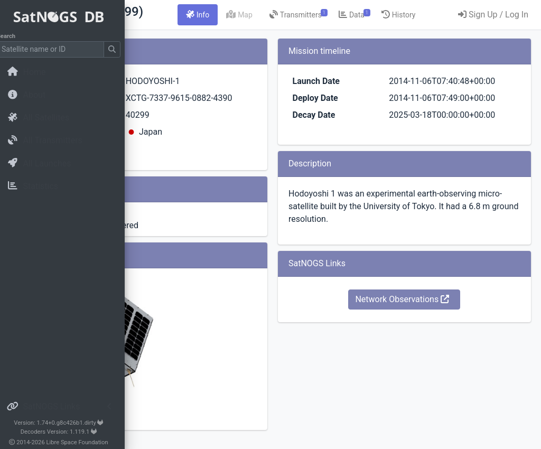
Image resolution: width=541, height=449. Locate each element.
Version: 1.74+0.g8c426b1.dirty (65, 422)
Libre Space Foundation (85, 442)
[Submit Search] (119, 49)
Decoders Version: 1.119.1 (66, 431)
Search (13, 36)
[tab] (304, 14)
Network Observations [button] (435, 350)
